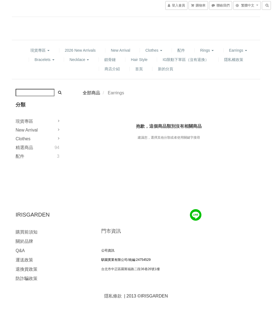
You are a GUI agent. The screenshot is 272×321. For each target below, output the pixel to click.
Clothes (153, 50)
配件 (181, 50)
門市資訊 (111, 231)
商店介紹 (112, 69)
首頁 (139, 69)
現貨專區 (40, 50)
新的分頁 (165, 69)
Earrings (238, 50)
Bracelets (44, 59)
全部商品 (91, 93)
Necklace (79, 59)
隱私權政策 (233, 59)
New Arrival (120, 50)
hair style (139, 59)
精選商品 (24, 147)
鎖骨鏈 (110, 59)
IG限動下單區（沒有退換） (186, 59)
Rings (207, 50)
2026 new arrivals (80, 50)
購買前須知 (26, 232)
